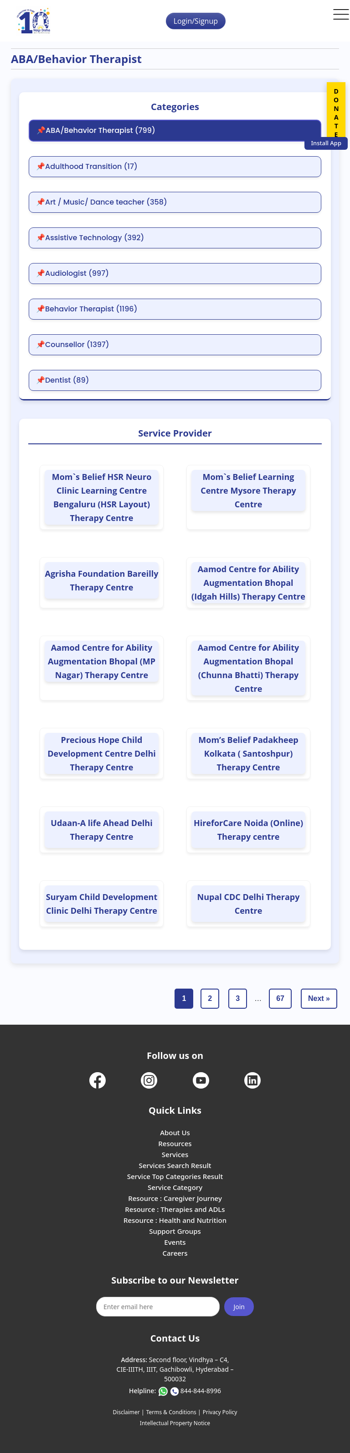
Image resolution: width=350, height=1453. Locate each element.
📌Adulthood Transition (87, 166)
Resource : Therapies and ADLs (175, 1209)
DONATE (336, 113)
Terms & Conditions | (173, 1412)
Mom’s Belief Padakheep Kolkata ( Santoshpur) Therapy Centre (248, 753)
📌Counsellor (72, 344)
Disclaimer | (128, 1412)
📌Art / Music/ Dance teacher (101, 202)
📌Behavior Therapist (87, 309)
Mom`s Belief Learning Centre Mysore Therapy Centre (248, 490)
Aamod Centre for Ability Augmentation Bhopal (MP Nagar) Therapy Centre (101, 661)
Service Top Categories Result (175, 1176)
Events (174, 1242)
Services (175, 1154)
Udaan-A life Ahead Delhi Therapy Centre (101, 829)
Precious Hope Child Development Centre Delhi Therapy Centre (101, 753)
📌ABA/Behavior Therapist (95, 130)
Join (239, 1306)
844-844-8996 (200, 1390)
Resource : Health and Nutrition (175, 1220)
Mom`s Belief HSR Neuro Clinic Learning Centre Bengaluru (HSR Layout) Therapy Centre (102, 497)
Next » (319, 998)
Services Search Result (175, 1165)
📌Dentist (62, 380)
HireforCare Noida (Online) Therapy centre (248, 829)
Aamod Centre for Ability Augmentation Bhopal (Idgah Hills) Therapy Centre (248, 582)
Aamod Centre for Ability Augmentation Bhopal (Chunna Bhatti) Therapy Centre (248, 668)
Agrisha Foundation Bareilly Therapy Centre (102, 580)
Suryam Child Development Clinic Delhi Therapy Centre (102, 903)
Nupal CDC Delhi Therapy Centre (248, 903)
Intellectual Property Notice (175, 1423)
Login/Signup (196, 21)
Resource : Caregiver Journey (175, 1198)
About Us (175, 1132)
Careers (174, 1253)
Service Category (175, 1187)
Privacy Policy (220, 1412)
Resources (174, 1143)
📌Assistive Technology (90, 237)
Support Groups (175, 1231)
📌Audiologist (72, 273)
